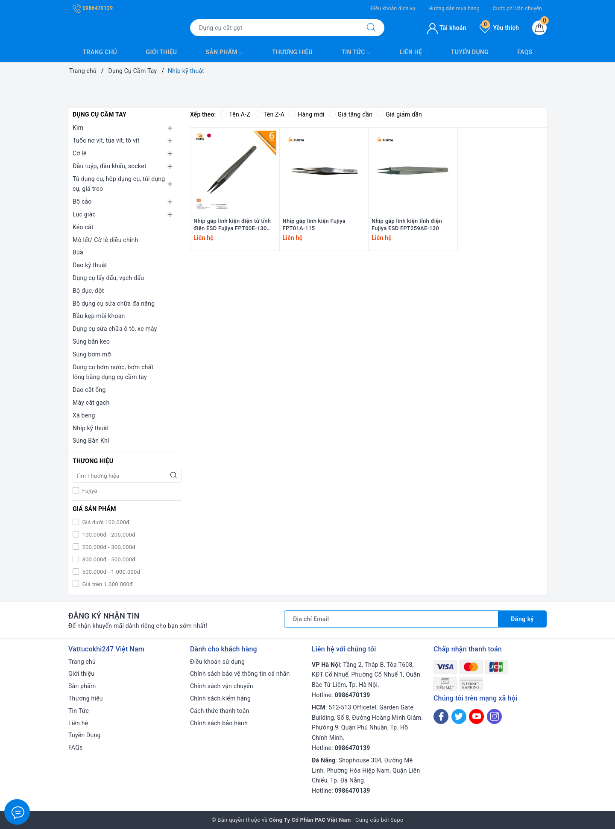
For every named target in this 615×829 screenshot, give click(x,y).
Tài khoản (446, 27)
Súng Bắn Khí (91, 440)
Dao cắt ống (89, 389)
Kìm (78, 127)
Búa (78, 252)
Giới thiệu (161, 52)
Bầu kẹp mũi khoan (99, 315)
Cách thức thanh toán (219, 710)
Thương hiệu (292, 52)
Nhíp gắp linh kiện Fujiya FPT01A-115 (314, 224)
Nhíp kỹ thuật (91, 428)
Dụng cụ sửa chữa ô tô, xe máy (115, 328)
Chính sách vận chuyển (221, 686)
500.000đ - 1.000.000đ (111, 572)
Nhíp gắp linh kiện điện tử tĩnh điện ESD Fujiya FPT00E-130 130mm (232, 225)
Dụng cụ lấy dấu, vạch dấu (108, 277)
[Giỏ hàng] (539, 27)
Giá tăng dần (351, 114)
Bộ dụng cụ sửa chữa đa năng (114, 303)
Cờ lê (80, 153)
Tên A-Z (235, 114)
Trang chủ (100, 52)
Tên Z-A (269, 114)
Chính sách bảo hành (219, 723)
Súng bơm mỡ (92, 354)
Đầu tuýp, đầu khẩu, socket (109, 166)
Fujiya (89, 490)
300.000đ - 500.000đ (108, 559)
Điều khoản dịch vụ (392, 9)
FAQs (524, 52)
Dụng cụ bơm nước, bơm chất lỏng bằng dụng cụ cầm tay (113, 372)
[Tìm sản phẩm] (274, 27)
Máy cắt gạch (91, 402)
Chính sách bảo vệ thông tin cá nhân (240, 673)
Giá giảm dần (399, 114)
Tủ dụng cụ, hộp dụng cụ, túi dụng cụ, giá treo (119, 184)
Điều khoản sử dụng (217, 661)
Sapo (397, 820)
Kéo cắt (83, 227)
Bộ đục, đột (88, 290)
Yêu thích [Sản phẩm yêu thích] (499, 27)
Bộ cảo (82, 201)
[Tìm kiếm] (371, 27)
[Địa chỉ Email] (391, 619)
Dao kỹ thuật (90, 265)
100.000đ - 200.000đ (108, 534)
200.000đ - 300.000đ (108, 547)
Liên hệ (411, 52)
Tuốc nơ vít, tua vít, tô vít (106, 140)
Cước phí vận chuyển (517, 9)
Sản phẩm (224, 53)
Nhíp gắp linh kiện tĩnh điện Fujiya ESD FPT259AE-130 (407, 224)
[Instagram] (494, 716)
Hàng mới (306, 114)
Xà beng (84, 415)
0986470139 (93, 8)
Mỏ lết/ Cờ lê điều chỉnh (105, 239)
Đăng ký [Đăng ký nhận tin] (522, 619)
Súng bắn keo (91, 341)
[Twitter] (458, 716)
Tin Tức (356, 53)
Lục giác (84, 214)
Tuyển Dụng (470, 52)
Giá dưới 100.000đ (105, 522)
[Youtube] (476, 716)
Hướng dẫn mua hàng (454, 9)
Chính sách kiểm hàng (220, 698)
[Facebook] (440, 716)
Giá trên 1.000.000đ (107, 584)
